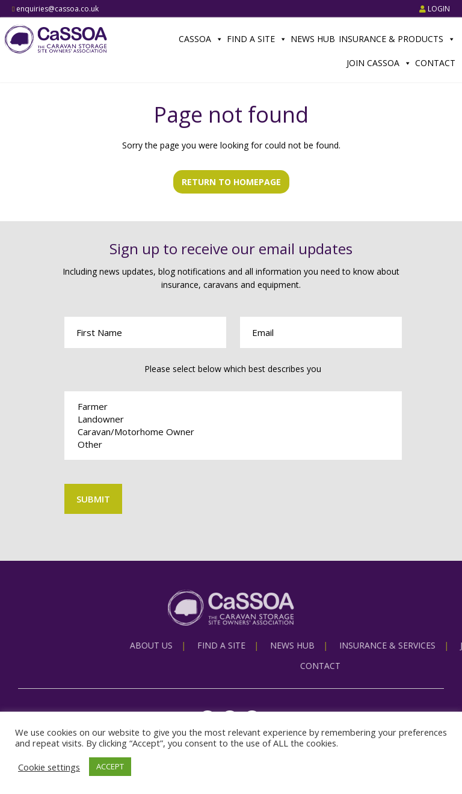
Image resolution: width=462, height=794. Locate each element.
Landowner (233, 419)
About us (251, 645)
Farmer (233, 406)
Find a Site (257, 39)
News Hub (313, 38)
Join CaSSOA (378, 63)
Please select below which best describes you (232, 368)
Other (233, 444)
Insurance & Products (397, 39)
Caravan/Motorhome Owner (233, 432)
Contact (435, 63)
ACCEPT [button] (110, 766)
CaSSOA (201, 39)
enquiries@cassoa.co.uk (55, 9)
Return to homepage (231, 182)
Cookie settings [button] (49, 767)
